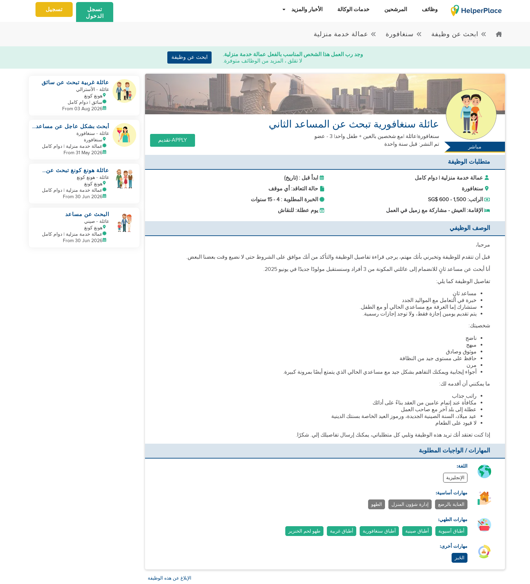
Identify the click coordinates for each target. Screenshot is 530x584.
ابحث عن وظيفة (189, 57)
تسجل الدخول (95, 13)
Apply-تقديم (172, 140)
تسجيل (54, 9)
